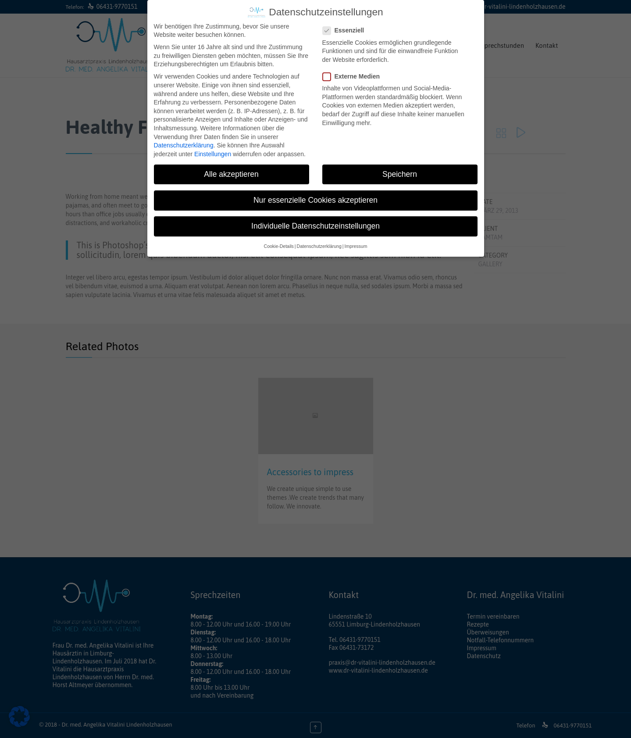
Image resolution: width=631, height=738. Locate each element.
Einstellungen (212, 154)
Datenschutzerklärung (184, 145)
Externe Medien (353, 76)
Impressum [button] (355, 246)
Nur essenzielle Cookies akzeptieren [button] (315, 200)
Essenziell (346, 30)
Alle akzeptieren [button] (231, 174)
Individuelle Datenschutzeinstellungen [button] (315, 226)
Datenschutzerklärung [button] (319, 246)
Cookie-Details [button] (279, 246)
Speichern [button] (399, 174)
